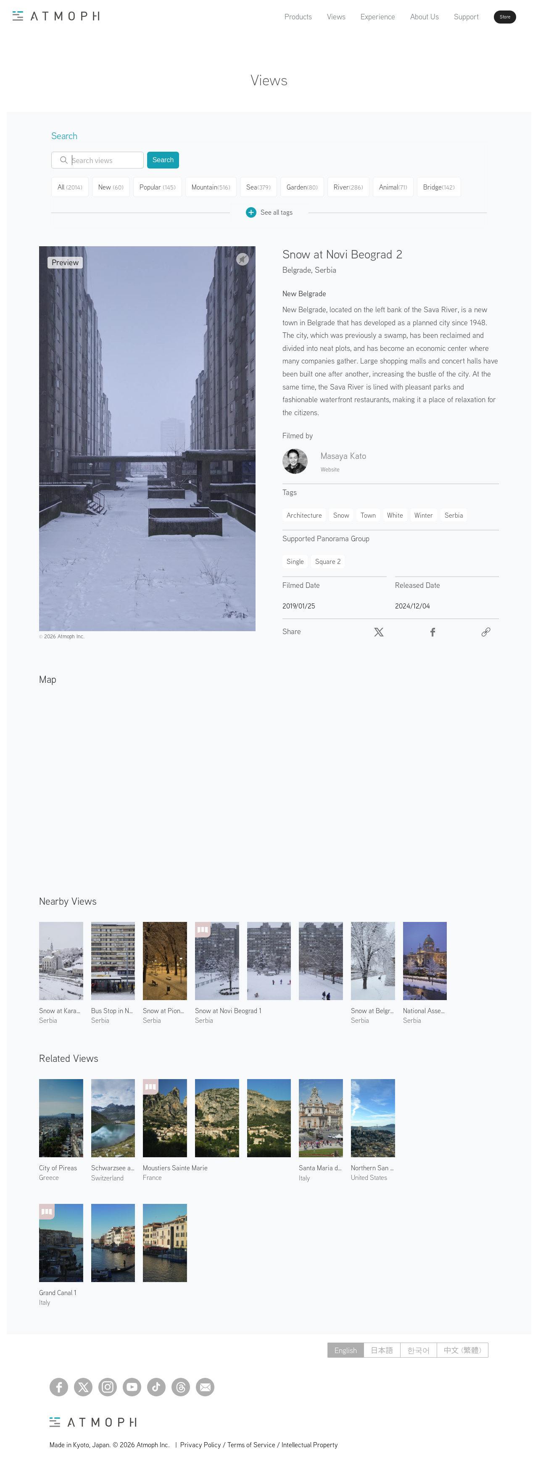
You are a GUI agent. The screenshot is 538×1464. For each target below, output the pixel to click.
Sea (263, 186)
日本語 (382, 1347)
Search (163, 159)
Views (312, 16)
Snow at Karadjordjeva (61, 1007)
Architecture (304, 512)
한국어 (418, 1347)
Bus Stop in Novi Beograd (113, 1007)
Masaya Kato (343, 452)
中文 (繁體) (462, 1347)
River (354, 186)
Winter (423, 512)
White (395, 512)
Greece (49, 1174)
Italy (304, 1174)
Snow (341, 512)
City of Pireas (58, 1164)
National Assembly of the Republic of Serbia (425, 1007)
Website (330, 466)
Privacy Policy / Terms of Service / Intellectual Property (259, 1441)
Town (368, 512)
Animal (401, 186)
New (115, 186)
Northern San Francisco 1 (373, 1164)
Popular (162, 186)
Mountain (215, 186)
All (71, 186)
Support (442, 16)
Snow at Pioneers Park (165, 1007)
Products (274, 16)
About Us (400, 16)
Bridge (447, 186)
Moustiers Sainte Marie (175, 1164)
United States (369, 1174)
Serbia (325, 266)
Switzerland (107, 1174)
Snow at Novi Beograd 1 (228, 1007)
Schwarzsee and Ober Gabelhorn (113, 1164)
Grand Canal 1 (57, 1289)
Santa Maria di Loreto (321, 1164)
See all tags (269, 209)
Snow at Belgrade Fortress (373, 1007)
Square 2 (328, 558)
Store (490, 17)
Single (295, 558)
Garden (307, 186)
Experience (354, 16)
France (152, 1174)
